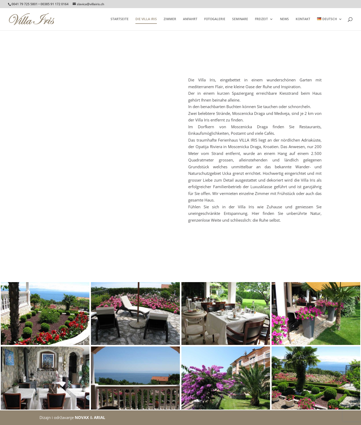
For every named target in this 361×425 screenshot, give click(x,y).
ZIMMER (170, 19)
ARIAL (99, 417)
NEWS (284, 19)
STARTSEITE (120, 19)
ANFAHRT (190, 19)
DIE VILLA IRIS (146, 19)
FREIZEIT (261, 19)
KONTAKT (303, 19)
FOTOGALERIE (214, 19)
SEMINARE (240, 19)
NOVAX (82, 417)
